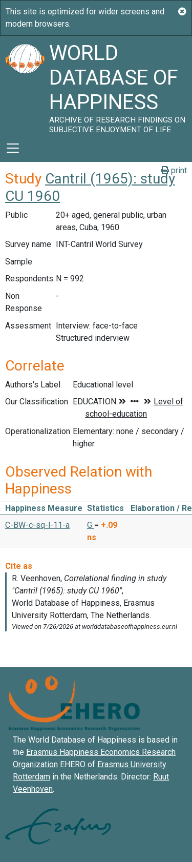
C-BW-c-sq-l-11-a (37, 525)
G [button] (90, 525)
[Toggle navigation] (12, 148)
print (174, 170)
